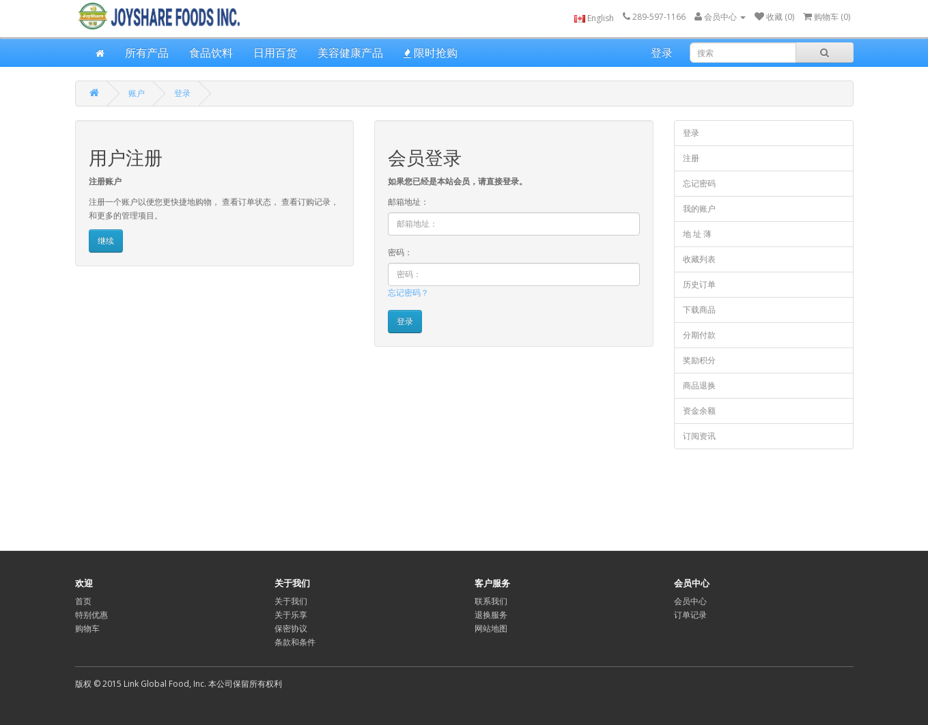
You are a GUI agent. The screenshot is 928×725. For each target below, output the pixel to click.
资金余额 (699, 410)
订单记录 (690, 615)
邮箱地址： (408, 202)
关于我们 (291, 601)
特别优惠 (91, 615)
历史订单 (699, 284)
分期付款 (699, 335)
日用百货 (275, 52)
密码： (400, 252)
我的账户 (699, 208)
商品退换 (699, 385)
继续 (106, 240)
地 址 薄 (697, 234)
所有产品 (147, 52)
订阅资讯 (699, 436)
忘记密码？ (408, 292)
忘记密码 (699, 183)
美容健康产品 (350, 52)
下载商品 (699, 309)
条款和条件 (295, 642)
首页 (83, 601)
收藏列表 (699, 259)
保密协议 (291, 628)
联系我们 (491, 601)
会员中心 (690, 601)
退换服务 (491, 615)
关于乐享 (291, 615)
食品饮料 (211, 52)
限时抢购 (431, 52)
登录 (662, 52)
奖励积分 (699, 360)
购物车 (87, 628)
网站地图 (491, 628)
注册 (691, 158)
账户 (136, 93)
